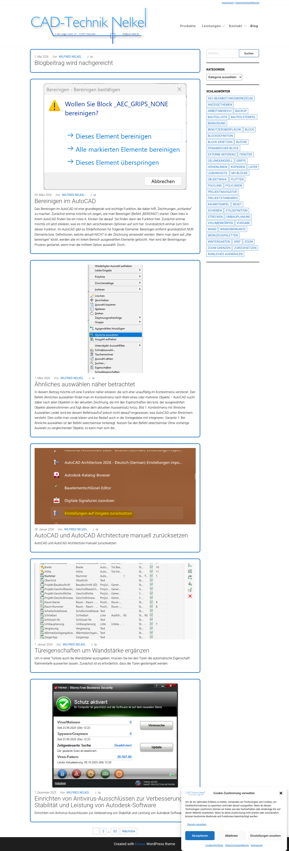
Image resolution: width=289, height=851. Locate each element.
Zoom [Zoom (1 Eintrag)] (248, 241)
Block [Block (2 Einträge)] (249, 129)
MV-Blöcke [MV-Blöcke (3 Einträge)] (239, 173)
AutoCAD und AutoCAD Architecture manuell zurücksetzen (111, 535)
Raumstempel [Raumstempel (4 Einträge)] (218, 204)
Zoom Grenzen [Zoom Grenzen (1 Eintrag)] (219, 248)
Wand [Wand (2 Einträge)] (212, 229)
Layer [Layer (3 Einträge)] (253, 167)
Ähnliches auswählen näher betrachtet (85, 384)
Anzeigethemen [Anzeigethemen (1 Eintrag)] (220, 104)
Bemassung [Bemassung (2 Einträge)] (217, 123)
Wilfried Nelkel (70, 56)
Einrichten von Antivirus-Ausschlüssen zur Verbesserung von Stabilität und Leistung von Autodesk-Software (114, 802)
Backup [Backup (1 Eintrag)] (241, 111)
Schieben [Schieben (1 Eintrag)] (215, 210)
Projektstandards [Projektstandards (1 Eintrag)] (223, 198)
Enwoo (140, 844)
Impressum (257, 845)
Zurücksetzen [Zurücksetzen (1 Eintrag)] (245, 248)
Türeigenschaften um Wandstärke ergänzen (92, 650)
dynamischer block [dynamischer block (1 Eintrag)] (223, 148)
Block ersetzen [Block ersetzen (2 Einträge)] (220, 142)
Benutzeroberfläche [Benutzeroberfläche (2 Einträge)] (224, 129)
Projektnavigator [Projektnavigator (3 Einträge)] (222, 192)
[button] (281, 793)
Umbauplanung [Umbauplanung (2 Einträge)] (238, 217)
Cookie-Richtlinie (214, 845)
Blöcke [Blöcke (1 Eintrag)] (241, 142)
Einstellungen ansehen (265, 836)
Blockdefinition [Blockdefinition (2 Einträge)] (220, 136)
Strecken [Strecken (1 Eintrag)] (215, 217)
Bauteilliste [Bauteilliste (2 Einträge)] (217, 117)
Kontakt (235, 26)
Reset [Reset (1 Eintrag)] (237, 204)
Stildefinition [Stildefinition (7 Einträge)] (236, 210)
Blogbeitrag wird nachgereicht (74, 62)
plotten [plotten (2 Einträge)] (237, 179)
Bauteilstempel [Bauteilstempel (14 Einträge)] (243, 117)
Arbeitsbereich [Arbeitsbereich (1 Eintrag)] (220, 111)
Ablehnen (231, 836)
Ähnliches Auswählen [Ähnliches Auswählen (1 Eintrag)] (225, 254)
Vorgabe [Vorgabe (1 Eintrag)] (243, 223)
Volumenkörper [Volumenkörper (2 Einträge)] (220, 223)
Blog (254, 26)
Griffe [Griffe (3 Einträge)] (241, 161)
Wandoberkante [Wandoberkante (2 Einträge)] (233, 229)
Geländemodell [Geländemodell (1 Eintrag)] (220, 161)
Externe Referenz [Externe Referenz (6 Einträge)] (222, 154)
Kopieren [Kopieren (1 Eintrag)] (238, 167)
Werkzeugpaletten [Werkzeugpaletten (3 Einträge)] (223, 235)
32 (115, 831)
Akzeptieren (200, 836)
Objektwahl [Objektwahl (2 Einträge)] (217, 179)
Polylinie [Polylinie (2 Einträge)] (215, 185)
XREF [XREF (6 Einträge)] (237, 241)
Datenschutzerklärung (237, 845)
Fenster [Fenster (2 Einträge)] (245, 154)
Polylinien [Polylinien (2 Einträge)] (233, 185)
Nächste (129, 831)
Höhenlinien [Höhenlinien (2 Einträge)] (217, 167)
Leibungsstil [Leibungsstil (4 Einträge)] (218, 173)
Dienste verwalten (196, 824)
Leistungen (211, 26)
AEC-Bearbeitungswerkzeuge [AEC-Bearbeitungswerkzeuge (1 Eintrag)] (230, 98)
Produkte (188, 26)
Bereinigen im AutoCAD (65, 201)
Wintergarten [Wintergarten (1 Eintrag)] (219, 241)
